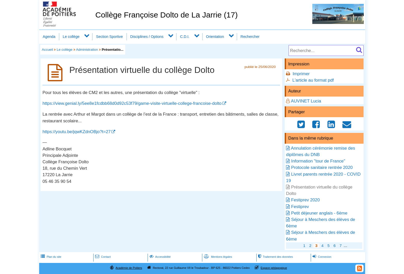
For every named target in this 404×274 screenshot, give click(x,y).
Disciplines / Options (146, 37)
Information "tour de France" (318, 161)
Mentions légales (217, 256)
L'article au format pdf (313, 80)
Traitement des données (275, 256)
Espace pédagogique (274, 267)
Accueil (47, 50)
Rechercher (249, 37)
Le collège (71, 37)
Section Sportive (109, 37)
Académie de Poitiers (128, 267)
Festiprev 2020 (305, 200)
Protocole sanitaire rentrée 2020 (322, 167)
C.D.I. (184, 37)
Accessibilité (159, 256)
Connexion (321, 256)
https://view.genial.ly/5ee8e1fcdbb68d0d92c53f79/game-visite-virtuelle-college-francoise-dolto (132, 103)
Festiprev (300, 206)
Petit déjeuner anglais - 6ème (319, 213)
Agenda (49, 37)
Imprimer (301, 73)
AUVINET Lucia (306, 101)
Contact (102, 256)
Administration (87, 50)
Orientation (215, 37)
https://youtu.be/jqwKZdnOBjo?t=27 (77, 131)
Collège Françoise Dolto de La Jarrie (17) (166, 15)
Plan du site (50, 256)
